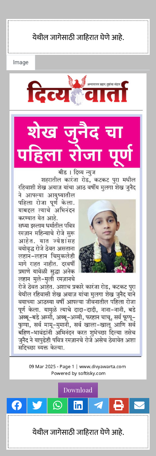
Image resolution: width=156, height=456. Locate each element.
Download (78, 390)
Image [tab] (21, 62)
